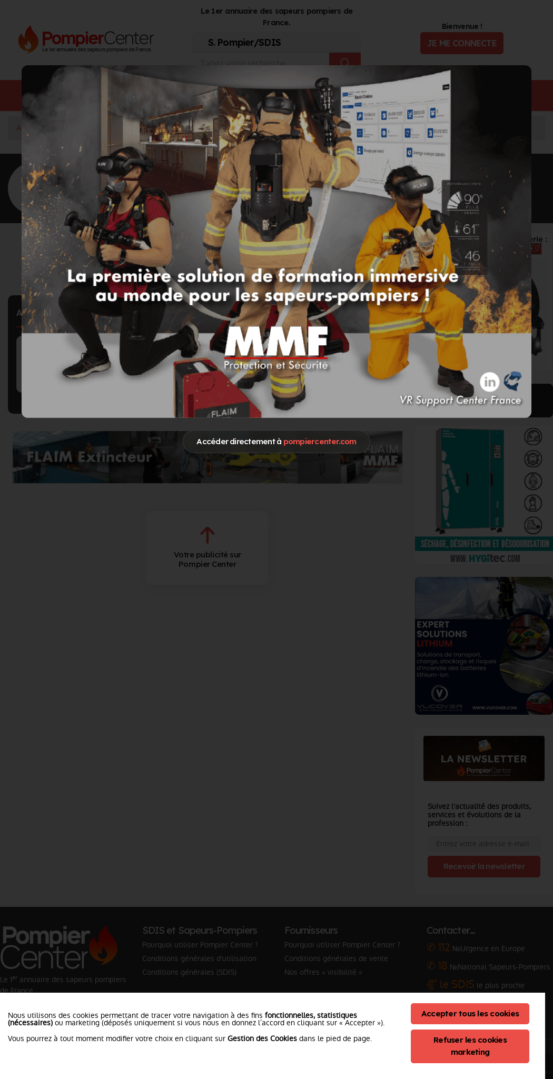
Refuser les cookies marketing (470, 1046)
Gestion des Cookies (262, 1038)
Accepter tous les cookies (470, 1013)
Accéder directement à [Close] (276, 441)
